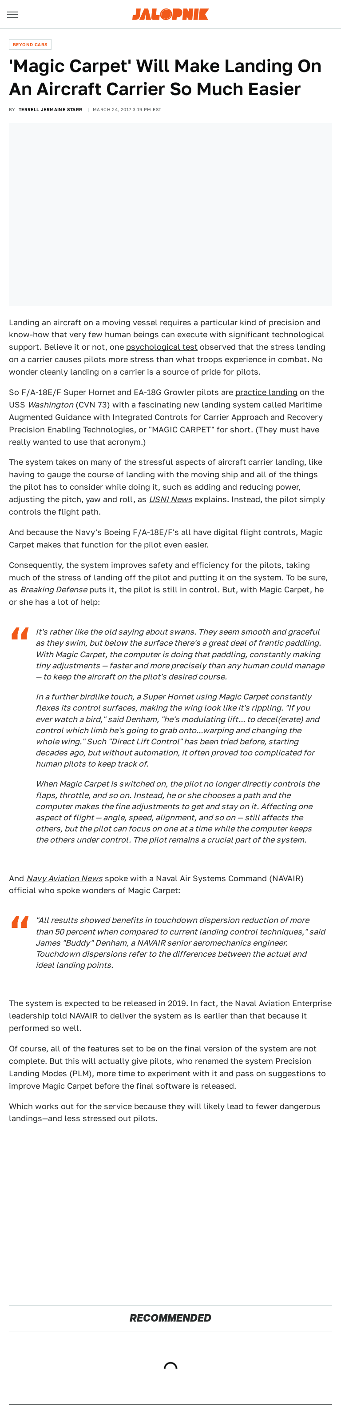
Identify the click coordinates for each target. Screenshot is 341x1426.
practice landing (266, 392)
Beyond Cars (30, 44)
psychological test (162, 347)
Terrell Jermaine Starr (51, 109)
